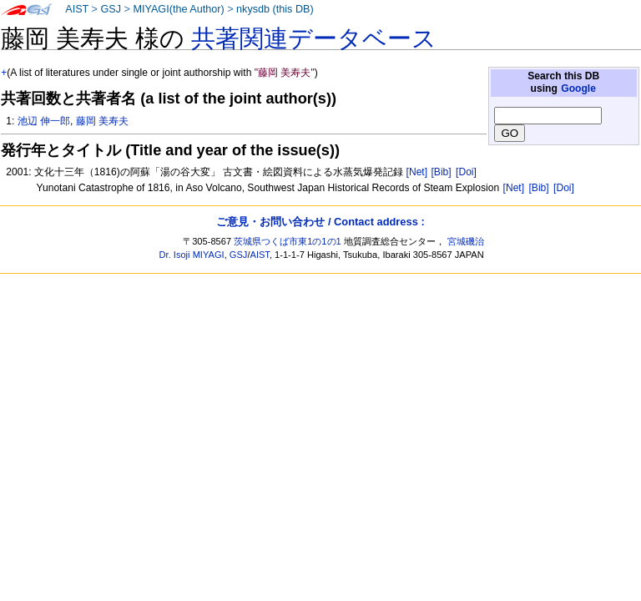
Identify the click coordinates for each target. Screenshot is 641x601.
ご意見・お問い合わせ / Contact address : (320, 221)
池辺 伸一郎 (44, 121)
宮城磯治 (465, 241)
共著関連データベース (314, 38)
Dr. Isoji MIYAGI (192, 255)
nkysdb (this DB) (275, 9)
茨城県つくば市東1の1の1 (287, 241)
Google (578, 88)
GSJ (110, 9)
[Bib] (441, 172)
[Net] (417, 172)
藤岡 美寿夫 (102, 121)
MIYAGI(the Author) (178, 9)
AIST (76, 9)
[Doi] (466, 172)
